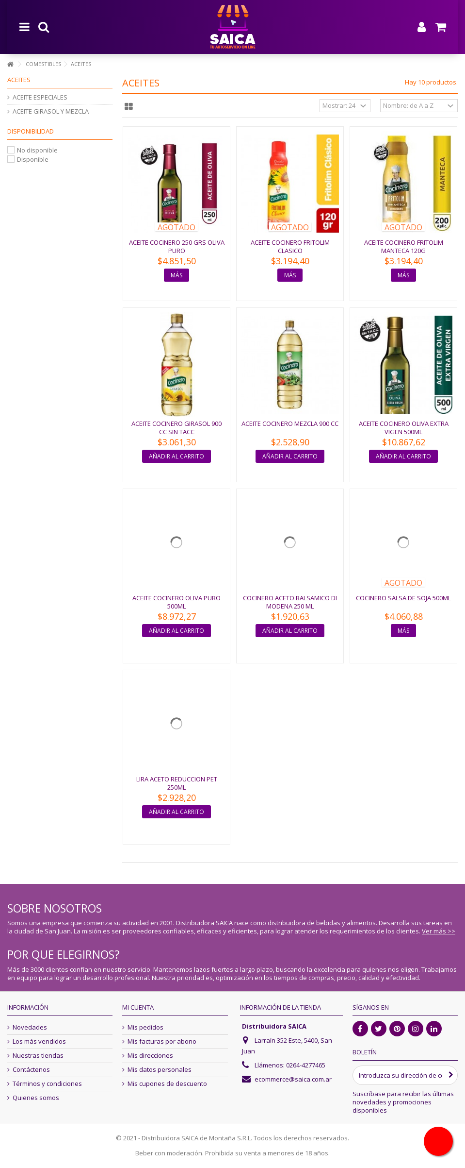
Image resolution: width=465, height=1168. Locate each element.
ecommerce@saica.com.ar (293, 1079)
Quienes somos (36, 1098)
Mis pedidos (145, 1027)
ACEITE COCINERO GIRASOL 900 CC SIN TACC (176, 427)
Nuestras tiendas (38, 1055)
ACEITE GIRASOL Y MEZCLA (51, 111)
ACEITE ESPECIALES (40, 97)
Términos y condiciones (47, 1084)
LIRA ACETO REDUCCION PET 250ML (176, 783)
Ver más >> (438, 931)
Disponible (32, 159)
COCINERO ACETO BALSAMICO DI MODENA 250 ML (290, 601)
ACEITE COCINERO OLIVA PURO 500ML (176, 601)
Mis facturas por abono (162, 1041)
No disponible (37, 150)
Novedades (30, 1027)
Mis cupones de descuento (167, 1084)
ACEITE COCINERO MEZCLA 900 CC (289, 423)
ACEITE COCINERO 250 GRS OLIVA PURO (176, 246)
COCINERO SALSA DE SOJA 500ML (403, 597)
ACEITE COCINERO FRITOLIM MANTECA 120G (403, 246)
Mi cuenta (138, 1007)
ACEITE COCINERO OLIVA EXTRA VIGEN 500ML (404, 427)
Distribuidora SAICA (274, 1026)
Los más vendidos (39, 1041)
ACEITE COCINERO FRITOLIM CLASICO (290, 246)
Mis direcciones (150, 1055)
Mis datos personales (160, 1070)
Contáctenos (31, 1070)
